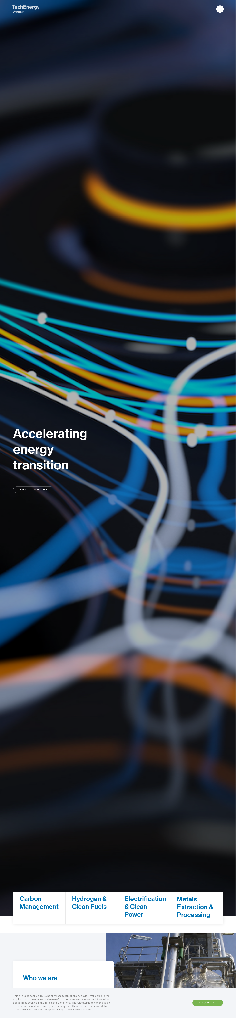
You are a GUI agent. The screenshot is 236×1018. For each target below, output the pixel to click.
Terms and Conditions (57, 1003)
